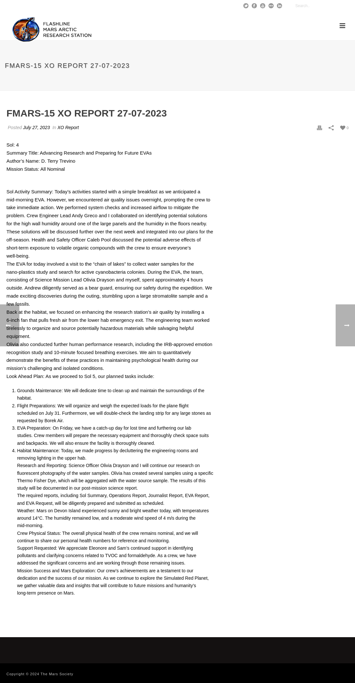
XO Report (68, 127)
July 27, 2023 (36, 127)
